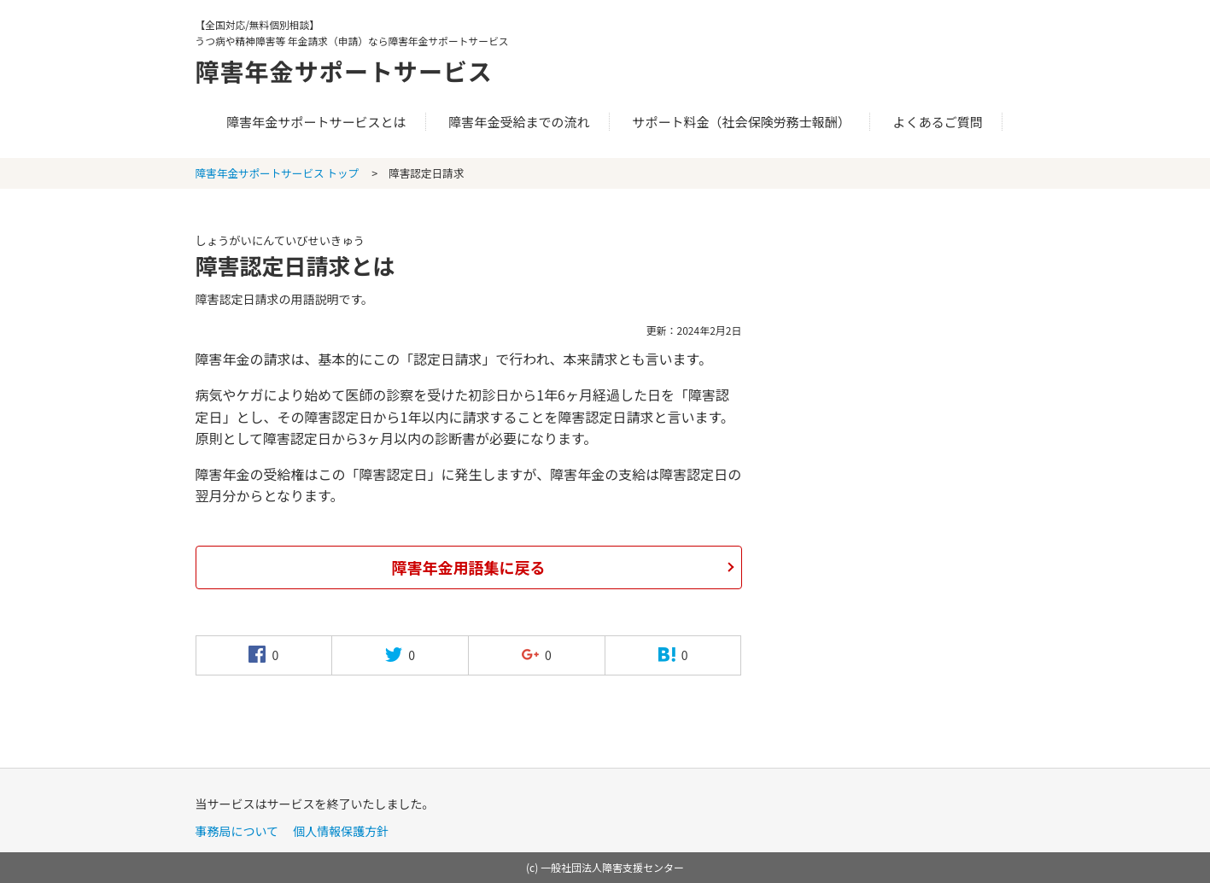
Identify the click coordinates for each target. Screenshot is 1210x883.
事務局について (237, 830)
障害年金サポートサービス (354, 70)
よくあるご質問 (938, 122)
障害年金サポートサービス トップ (277, 173)
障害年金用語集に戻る (469, 567)
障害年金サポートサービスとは (316, 122)
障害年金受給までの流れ (518, 122)
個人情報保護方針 (341, 830)
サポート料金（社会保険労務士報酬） (741, 122)
